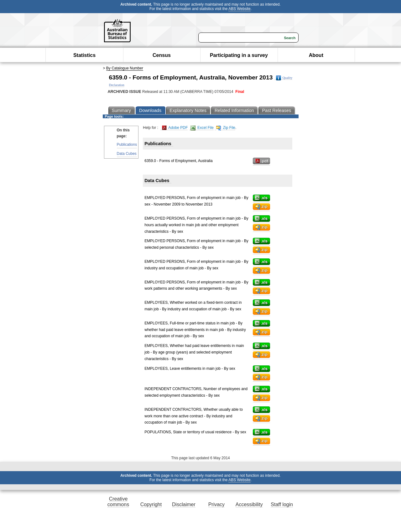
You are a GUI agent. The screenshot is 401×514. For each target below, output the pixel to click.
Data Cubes (127, 153)
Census (162, 55)
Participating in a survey (239, 55)
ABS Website (239, 9)
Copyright (151, 504)
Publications (127, 144)
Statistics (84, 55)
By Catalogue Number (124, 68)
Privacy (216, 504)
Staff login (282, 504)
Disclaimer (183, 504)
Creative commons (118, 501)
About (316, 55)
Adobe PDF (175, 127)
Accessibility (249, 504)
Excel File (202, 127)
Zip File (225, 127)
